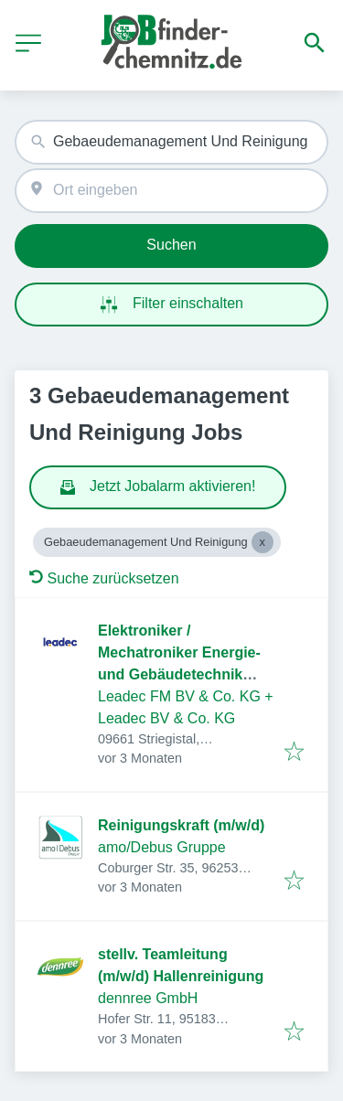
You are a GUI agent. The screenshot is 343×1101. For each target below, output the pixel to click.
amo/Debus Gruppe (162, 847)
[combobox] (171, 142)
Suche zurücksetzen (104, 578)
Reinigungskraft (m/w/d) (181, 825)
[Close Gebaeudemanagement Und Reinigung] (262, 542)
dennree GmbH (148, 998)
